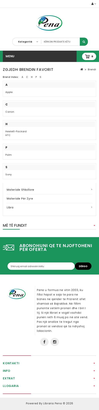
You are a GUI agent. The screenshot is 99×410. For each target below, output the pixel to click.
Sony (8, 174)
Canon (9, 111)
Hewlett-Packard (16, 131)
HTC (8, 135)
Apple (9, 92)
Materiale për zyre (20, 198)
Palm (8, 154)
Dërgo (83, 266)
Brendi (92, 69)
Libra (10, 207)
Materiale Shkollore (20, 190)
